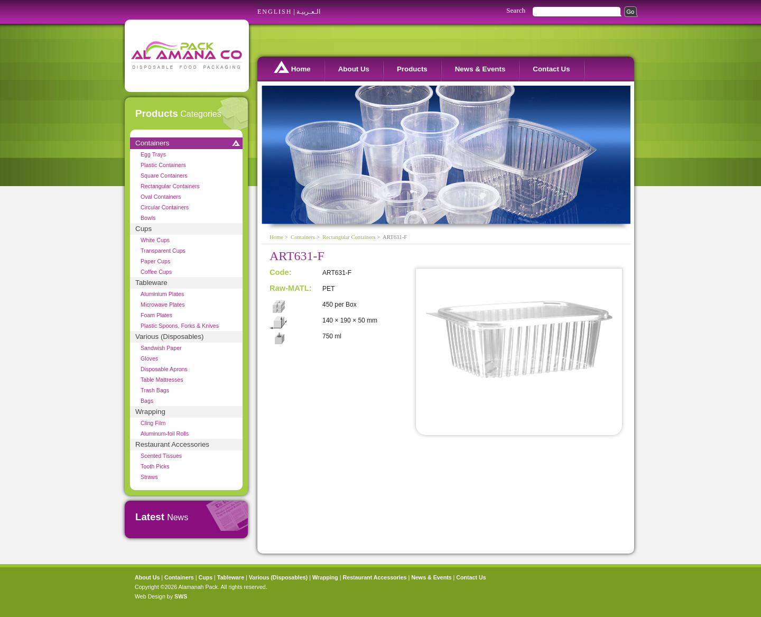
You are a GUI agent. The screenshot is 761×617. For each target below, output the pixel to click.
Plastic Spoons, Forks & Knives (180, 326)
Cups (143, 229)
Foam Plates (156, 315)
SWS (180, 596)
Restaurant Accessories (172, 444)
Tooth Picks (155, 466)
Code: (281, 272)
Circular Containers (165, 207)
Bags (147, 401)
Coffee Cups (156, 272)
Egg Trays (153, 154)
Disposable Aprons (164, 369)
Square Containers (164, 175)
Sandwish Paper (161, 348)
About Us (353, 69)
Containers (152, 143)
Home (292, 67)
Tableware (151, 283)
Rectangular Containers (170, 186)
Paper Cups (155, 261)
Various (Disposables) (169, 336)
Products (412, 69)
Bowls (148, 218)
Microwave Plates (163, 304)
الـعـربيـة (308, 11)
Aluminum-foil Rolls (165, 433)
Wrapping (150, 412)
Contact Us (551, 69)
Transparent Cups (163, 250)
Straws (149, 477)
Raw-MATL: (291, 288)
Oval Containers (161, 197)
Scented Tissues (161, 456)
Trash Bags (155, 390)
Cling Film (153, 423)
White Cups (155, 240)
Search (515, 10)
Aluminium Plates (162, 294)
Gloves (149, 358)
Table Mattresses (162, 379)
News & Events (480, 69)
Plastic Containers (163, 165)
